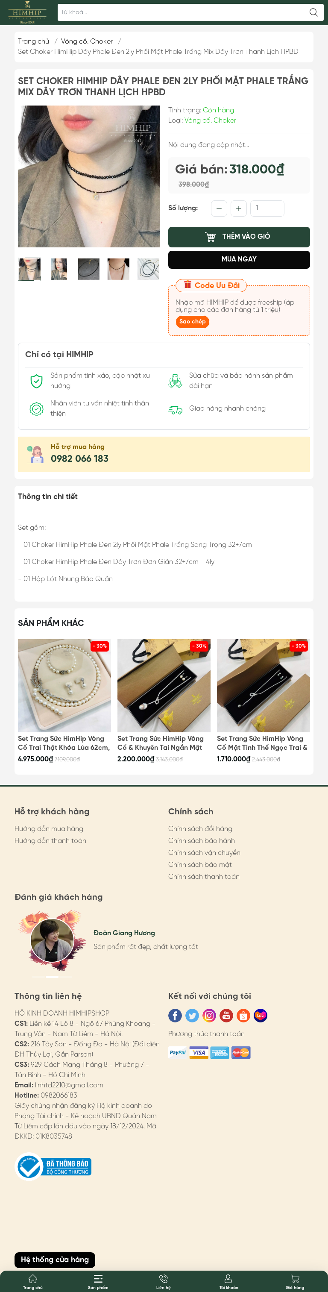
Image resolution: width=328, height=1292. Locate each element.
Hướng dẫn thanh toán (50, 841)
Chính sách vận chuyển (204, 853)
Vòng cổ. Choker (87, 41)
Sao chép (192, 322)
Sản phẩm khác (51, 623)
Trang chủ (33, 41)
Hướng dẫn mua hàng (49, 829)
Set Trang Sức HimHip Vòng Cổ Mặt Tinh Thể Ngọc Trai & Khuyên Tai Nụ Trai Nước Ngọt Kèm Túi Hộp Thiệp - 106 (262, 743)
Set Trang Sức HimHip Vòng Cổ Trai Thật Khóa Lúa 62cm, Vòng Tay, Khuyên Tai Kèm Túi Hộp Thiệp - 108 (64, 743)
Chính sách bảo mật (200, 865)
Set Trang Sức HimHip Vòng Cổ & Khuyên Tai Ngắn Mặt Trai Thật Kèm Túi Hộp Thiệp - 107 (161, 743)
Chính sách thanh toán (204, 877)
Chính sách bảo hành (201, 841)
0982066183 (59, 1095)
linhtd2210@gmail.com (69, 1085)
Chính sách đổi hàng (200, 829)
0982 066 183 (79, 459)
